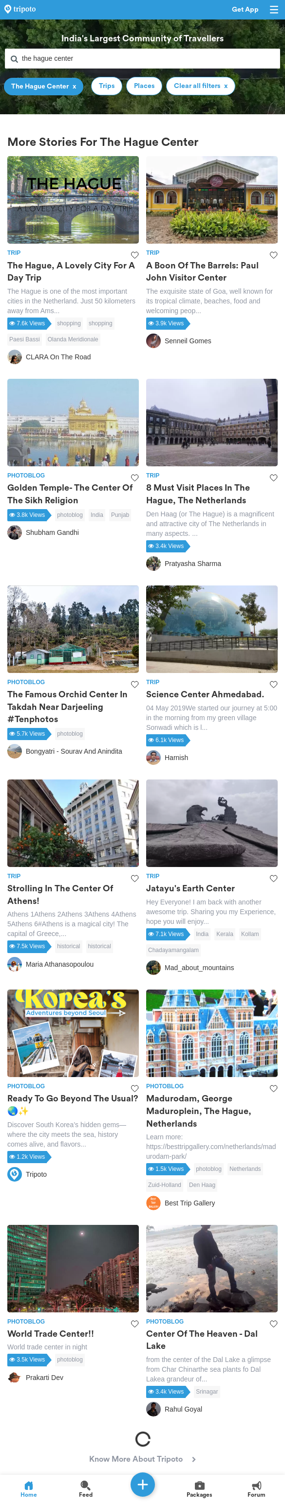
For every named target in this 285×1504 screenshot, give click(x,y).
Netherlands (245, 1169)
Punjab (120, 515)
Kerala (224, 934)
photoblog (70, 515)
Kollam (250, 934)
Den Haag (202, 1185)
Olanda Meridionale (73, 339)
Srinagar (207, 1391)
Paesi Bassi (24, 339)
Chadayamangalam (173, 950)
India (97, 515)
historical (68, 946)
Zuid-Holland (164, 1185)
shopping (69, 323)
